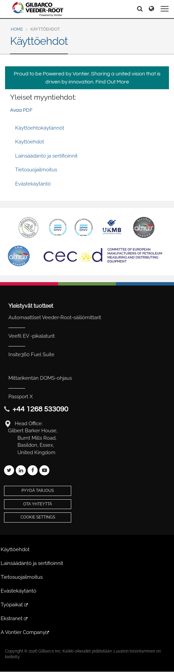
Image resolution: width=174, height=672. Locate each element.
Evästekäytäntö (33, 184)
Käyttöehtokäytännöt (39, 128)
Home (17, 29)
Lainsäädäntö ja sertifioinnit (46, 156)
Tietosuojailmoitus (36, 170)
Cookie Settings (37, 517)
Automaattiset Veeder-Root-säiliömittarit (54, 317)
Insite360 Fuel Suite (31, 354)
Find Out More (112, 82)
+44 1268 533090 (40, 409)
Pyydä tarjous (37, 490)
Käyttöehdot (29, 142)
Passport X (20, 397)
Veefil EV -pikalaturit (31, 336)
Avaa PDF (21, 110)
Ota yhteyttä (37, 504)
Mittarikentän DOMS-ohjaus (40, 378)
